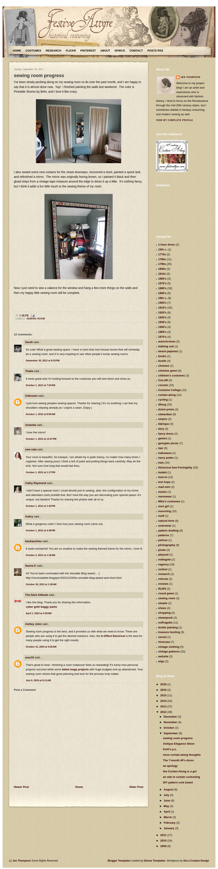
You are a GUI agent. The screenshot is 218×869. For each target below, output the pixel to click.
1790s (162, 264)
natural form (166, 520)
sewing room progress (39, 75)
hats (161, 462)
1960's (162, 331)
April (167, 811)
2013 (163, 706)
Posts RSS (155, 50)
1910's (162, 307)
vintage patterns (168, 651)
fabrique (163, 423)
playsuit (163, 554)
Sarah (29, 342)
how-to (162, 477)
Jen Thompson (190, 77)
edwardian (165, 414)
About (105, 50)
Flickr (71, 50)
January (169, 828)
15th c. (162, 249)
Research (53, 50)
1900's (162, 302)
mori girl (163, 506)
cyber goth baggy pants (41, 606)
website (163, 656)
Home (17, 50)
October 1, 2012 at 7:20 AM (40, 385)
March (168, 817)
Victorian (164, 641)
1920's (162, 312)
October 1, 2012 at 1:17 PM (40, 472)
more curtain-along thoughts (182, 754)
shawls (162, 603)
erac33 (29, 657)
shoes (162, 608)
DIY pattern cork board (178, 782)
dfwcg (162, 404)
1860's (162, 278)
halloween (165, 453)
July (167, 795)
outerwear (164, 525)
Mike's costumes (169, 501)
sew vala (31, 449)
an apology (170, 765)
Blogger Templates (119, 860)
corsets (163, 385)
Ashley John (33, 624)
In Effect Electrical (113, 636)
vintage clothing (168, 646)
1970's (162, 336)
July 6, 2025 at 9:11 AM (38, 680)
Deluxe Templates (154, 860)
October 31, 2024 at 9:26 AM (41, 646)
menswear (165, 496)
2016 (163, 689)
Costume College (169, 390)
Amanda (30, 425)
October (169, 727)
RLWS (162, 588)
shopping (164, 612)
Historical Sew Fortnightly (175, 467)
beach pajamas (168, 351)
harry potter (166, 457)
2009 (163, 846)
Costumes (33, 50)
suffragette (165, 622)
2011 (163, 835)
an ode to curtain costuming (181, 777)
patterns (163, 535)
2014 (163, 700)
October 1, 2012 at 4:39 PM (40, 530)
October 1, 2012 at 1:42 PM (40, 506)
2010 (163, 840)
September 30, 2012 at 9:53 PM (43, 360)
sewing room (36, 318)
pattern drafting (168, 530)
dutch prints (166, 409)
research (164, 574)
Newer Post (21, 787)
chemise (163, 365)
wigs (161, 661)
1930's (162, 317)
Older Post (136, 787)
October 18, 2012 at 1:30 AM (41, 584)
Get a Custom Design (196, 860)
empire (162, 419)
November (171, 722)
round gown (166, 593)
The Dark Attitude (36, 594)
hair (160, 448)
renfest (162, 569)
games (162, 438)
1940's (162, 322)
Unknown (31, 395)
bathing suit (166, 346)
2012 (163, 712)
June (167, 800)
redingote (164, 559)
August (169, 789)
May (167, 806)
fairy (161, 428)
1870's (162, 283)
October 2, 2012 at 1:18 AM (40, 555)
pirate (162, 550)
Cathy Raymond (35, 483)
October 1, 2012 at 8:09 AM (40, 414)
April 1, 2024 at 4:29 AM (39, 613)
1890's (162, 293)
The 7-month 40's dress (178, 760)
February (170, 822)
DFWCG (120, 50)
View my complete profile (174, 120)
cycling (163, 399)
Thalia (29, 371)
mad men (164, 486)
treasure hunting (169, 632)
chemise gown (167, 370)
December (171, 716)
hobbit (162, 472)
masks (162, 491)
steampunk (165, 617)
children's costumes (171, 375)
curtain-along (167, 394)
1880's (162, 288)
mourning (164, 511)
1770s (162, 254)
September (171, 733)
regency (163, 564)
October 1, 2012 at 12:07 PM (41, 439)
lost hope (164, 482)
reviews (163, 583)
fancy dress (166, 433)
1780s (162, 259)
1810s (162, 273)
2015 (163, 695)
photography (166, 545)
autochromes (167, 341)
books (162, 356)
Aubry (29, 516)
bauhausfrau (33, 541)
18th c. (162, 298)
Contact (136, 50)
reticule (163, 578)
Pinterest (88, 50)
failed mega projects (75, 669)
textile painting (168, 627)
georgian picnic (168, 443)
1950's (162, 327)
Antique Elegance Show (178, 743)
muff (161, 515)
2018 (163, 684)
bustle (162, 360)
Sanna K (30, 565)
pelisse (163, 540)
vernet (162, 637)
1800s (162, 268)
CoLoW (163, 380)
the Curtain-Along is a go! (180, 771)
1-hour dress (166, 244)
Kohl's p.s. (170, 749)
